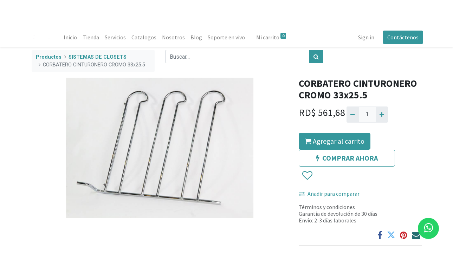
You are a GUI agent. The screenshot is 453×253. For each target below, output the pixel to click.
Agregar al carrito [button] (334, 141)
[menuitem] (72, 37)
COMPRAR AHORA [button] (347, 158)
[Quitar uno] (353, 114)
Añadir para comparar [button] (329, 193)
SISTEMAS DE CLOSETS (98, 57)
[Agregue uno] (382, 114)
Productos (49, 57)
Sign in (365, 37)
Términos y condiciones (327, 206)
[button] (307, 176)
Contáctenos (401, 37)
